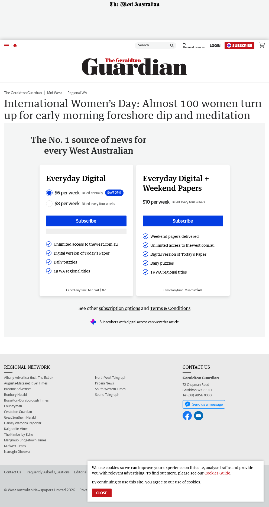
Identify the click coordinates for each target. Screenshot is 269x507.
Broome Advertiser (17, 389)
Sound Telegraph (107, 395)
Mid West (54, 93)
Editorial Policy (85, 472)
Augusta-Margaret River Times (25, 383)
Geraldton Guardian (18, 412)
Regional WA (77, 93)
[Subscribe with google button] (86, 231)
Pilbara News (104, 383)
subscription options (119, 308)
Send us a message (204, 404)
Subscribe (239, 45)
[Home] (15, 45)
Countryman (13, 406)
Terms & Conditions (170, 308)
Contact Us (12, 472)
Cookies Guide (217, 473)
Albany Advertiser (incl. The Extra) (28, 378)
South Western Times (110, 389)
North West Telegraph (110, 378)
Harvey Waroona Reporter (22, 423)
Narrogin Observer (17, 452)
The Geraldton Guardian (23, 93)
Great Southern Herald (20, 417)
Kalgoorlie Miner (16, 429)
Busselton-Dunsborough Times (26, 400)
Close (101, 493)
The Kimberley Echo (18, 434)
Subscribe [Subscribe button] (86, 221)
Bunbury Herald (15, 395)
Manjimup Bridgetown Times (25, 440)
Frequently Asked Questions (47, 472)
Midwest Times (15, 446)
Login (215, 45)
